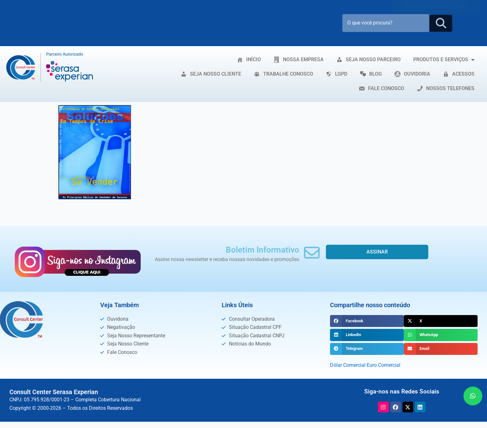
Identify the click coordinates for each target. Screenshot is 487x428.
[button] (367, 321)
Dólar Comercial (347, 365)
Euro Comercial (383, 365)
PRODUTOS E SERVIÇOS (443, 59)
